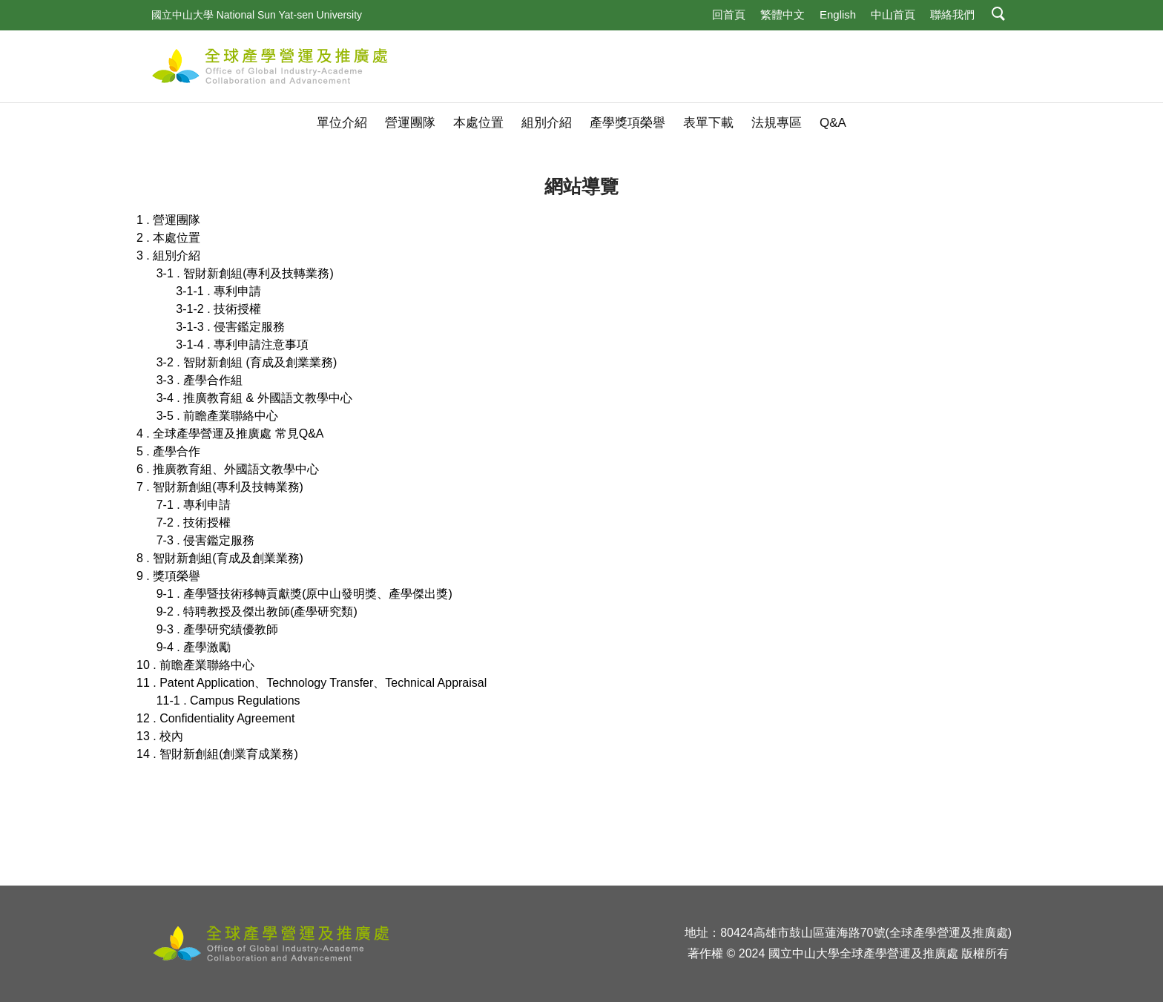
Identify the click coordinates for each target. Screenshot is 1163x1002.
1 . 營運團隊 (168, 220)
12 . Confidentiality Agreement (215, 718)
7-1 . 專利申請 (194, 504)
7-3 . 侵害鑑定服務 (205, 540)
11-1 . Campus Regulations (228, 700)
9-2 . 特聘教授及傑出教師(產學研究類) (257, 611)
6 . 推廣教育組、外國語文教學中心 (227, 469)
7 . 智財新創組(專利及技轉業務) (219, 487)
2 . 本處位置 (168, 237)
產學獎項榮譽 (627, 123)
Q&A (833, 123)
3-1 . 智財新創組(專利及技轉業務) (245, 273)
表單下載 (708, 123)
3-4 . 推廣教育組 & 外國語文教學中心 (254, 398)
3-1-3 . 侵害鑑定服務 (230, 326)
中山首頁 (893, 14)
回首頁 (728, 14)
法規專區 (776, 123)
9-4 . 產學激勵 (194, 647)
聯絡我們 (952, 14)
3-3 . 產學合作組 (200, 380)
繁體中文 (782, 14)
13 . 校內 (159, 736)
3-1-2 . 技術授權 (218, 309)
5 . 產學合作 (168, 451)
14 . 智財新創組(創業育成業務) (217, 754)
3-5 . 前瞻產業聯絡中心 (217, 415)
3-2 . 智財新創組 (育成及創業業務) (247, 362)
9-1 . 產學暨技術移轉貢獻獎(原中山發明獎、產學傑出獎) (304, 593)
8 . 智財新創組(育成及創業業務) (219, 558)
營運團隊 (410, 123)
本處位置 (478, 123)
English (838, 14)
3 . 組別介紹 (168, 255)
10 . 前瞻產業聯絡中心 (195, 665)
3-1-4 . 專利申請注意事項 (242, 344)
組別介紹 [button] (546, 123)
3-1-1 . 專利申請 (218, 291)
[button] (999, 15)
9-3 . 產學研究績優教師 (217, 629)
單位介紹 (342, 123)
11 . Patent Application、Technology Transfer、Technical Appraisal (311, 682)
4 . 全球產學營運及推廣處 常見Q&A (229, 433)
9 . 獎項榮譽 (168, 576)
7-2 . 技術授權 (194, 522)
